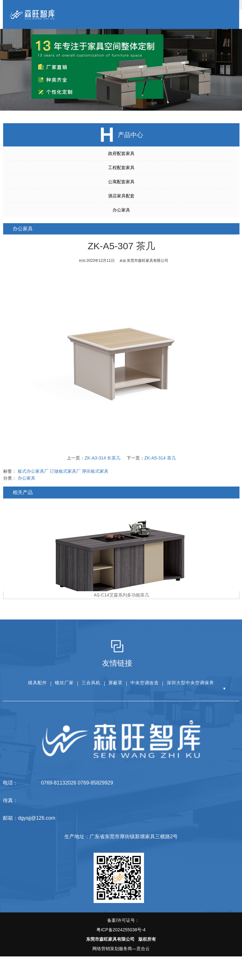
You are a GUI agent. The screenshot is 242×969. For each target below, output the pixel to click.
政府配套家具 (120, 153)
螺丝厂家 (64, 682)
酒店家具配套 (120, 196)
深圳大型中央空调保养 (190, 682)
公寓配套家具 (120, 181)
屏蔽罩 (115, 682)
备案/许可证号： (121, 926)
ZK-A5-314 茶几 (161, 457)
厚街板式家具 (96, 471)
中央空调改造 (144, 682)
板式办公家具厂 (34, 471)
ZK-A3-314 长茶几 (103, 457)
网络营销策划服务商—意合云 (121, 948)
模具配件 (37, 682)
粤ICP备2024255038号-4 (121, 929)
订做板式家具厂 (66, 471)
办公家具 (120, 210)
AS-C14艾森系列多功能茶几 (122, 594)
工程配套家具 (120, 167)
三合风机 (91, 682)
